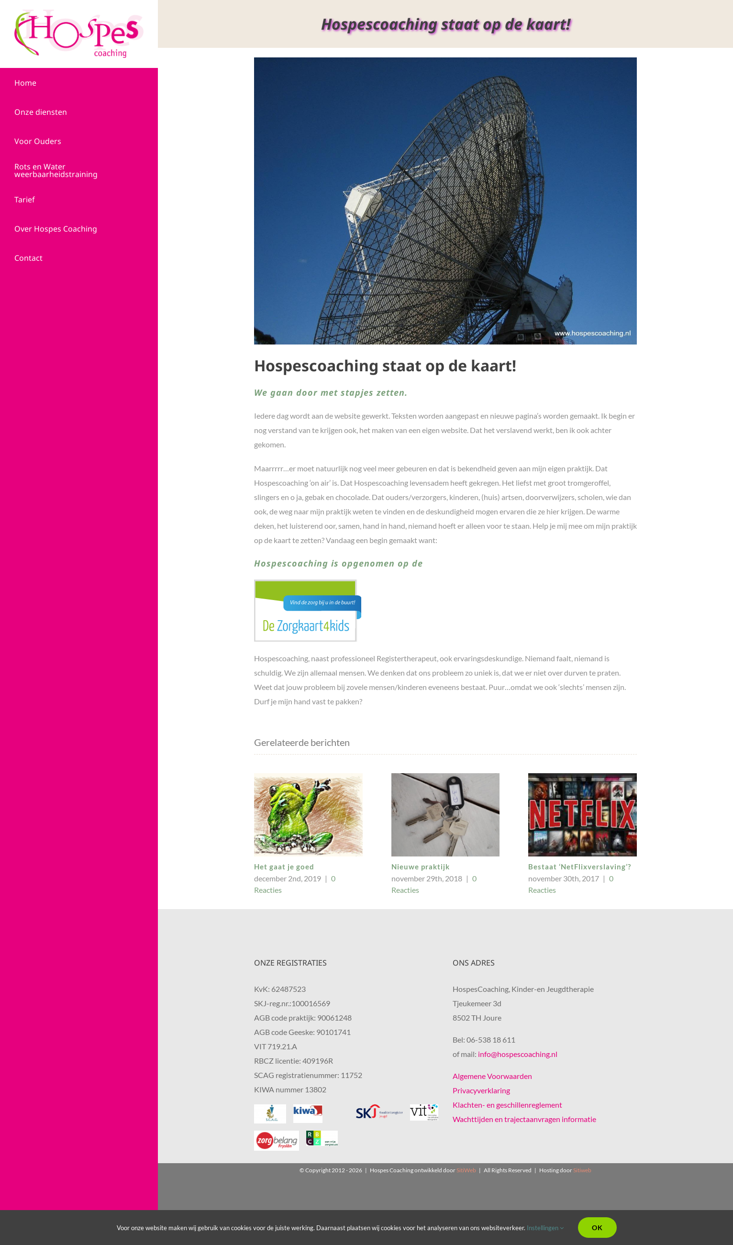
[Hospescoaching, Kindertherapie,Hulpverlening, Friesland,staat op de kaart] (445, 201)
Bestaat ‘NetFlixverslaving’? (579, 866)
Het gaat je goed (284, 866)
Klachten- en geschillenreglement (507, 1104)
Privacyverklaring (481, 1090)
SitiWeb (466, 1170)
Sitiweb (582, 1170)
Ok (597, 1227)
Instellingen (545, 1228)
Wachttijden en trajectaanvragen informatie (524, 1118)
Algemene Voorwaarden (492, 1075)
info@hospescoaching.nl (517, 1053)
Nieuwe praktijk (420, 866)
